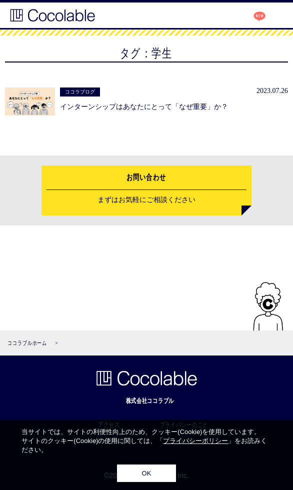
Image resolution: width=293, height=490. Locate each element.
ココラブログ (251, 14)
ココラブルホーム (27, 343)
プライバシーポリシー (195, 440)
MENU (275, 16)
